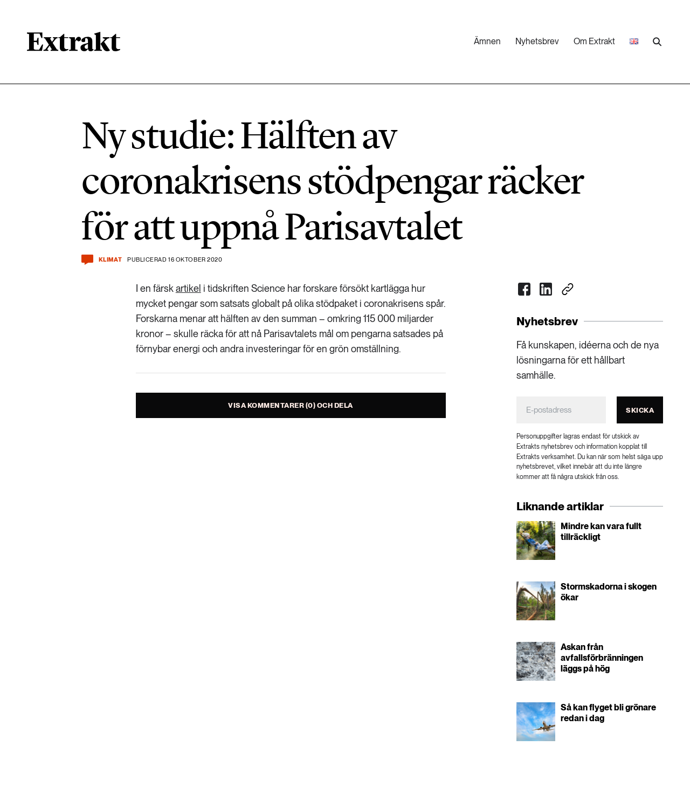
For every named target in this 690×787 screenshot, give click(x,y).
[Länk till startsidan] (73, 45)
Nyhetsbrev (537, 41)
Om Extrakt (594, 41)
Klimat (110, 259)
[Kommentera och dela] (87, 260)
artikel (188, 288)
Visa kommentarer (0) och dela (290, 405)
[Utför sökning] (657, 42)
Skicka (640, 410)
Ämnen (487, 41)
